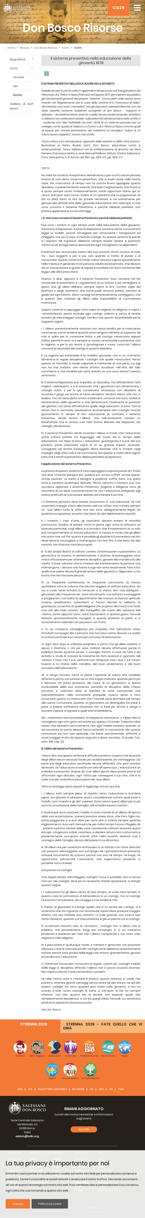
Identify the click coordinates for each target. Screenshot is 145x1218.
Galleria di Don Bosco (21, 106)
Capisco (17, 1204)
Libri (15, 86)
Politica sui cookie (49, 1204)
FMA (121, 1089)
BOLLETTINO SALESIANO (52, 1089)
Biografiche (17, 59)
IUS (111, 1089)
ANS (20, 1089)
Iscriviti (84, 1129)
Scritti (14, 68)
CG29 (119, 8)
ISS (91, 1089)
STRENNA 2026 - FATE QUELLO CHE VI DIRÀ (102, 1026)
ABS (101, 1089)
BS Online (78, 1089)
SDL (30, 1089)
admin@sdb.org (27, 1136)
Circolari (18, 77)
